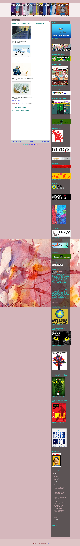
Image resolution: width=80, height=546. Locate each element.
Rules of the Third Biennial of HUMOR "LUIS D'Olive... (59, 508)
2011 (54, 521)
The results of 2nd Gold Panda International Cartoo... (59, 503)
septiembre (56, 478)
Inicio (31, 141)
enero (55, 519)
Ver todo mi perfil (55, 302)
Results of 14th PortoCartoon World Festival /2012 (59, 511)
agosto (55, 479)
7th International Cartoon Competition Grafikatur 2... (59, 501)
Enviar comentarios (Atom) (33, 144)
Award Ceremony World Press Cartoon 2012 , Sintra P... (59, 490)
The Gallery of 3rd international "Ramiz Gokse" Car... (59, 495)
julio (55, 481)
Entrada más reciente (16, 141)
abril (55, 485)
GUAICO (60, 271)
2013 (54, 471)
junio (55, 482)
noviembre (56, 474)
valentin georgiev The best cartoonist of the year (58, 506)
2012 (54, 473)
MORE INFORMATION (16, 100)
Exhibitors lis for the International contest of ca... (60, 498)
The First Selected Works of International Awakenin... (59, 493)
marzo (55, 515)
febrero (55, 517)
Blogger (48, 543)
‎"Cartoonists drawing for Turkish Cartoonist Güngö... (59, 513)
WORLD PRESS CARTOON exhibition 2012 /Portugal (59, 488)
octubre (55, 476)
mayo (55, 484)
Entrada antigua (45, 141)
